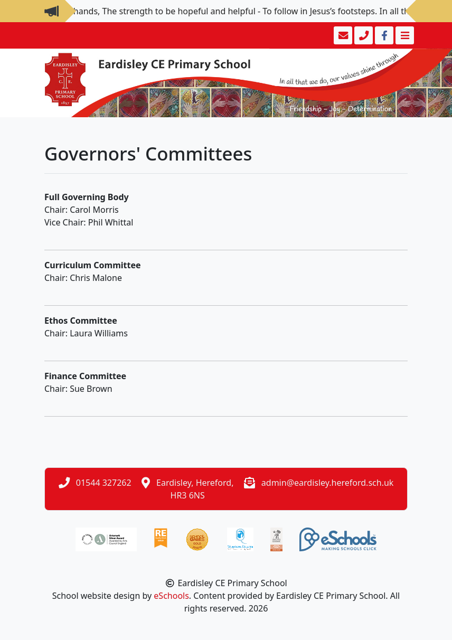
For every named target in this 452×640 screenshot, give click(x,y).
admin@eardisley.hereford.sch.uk (327, 482)
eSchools (171, 595)
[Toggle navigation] (403, 35)
